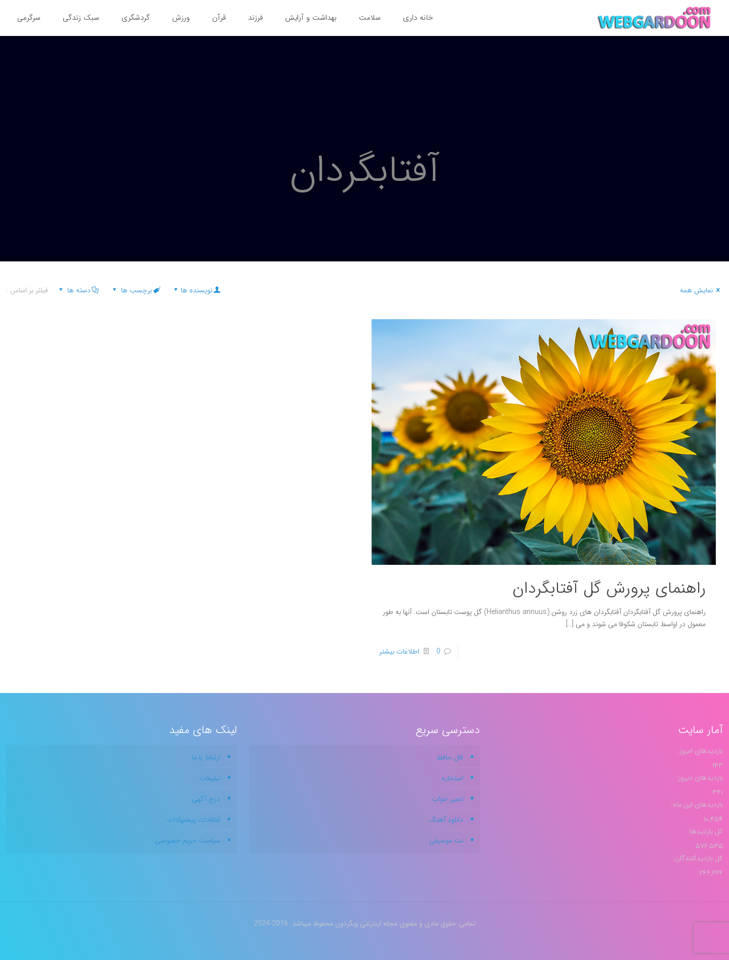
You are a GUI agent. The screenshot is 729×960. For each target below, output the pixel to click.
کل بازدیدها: (704, 831)
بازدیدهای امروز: (699, 750)
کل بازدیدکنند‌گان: (697, 858)
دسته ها (78, 290)
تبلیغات (209, 778)
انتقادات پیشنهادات (193, 819)
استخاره (452, 778)
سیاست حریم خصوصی (187, 840)
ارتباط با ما (206, 757)
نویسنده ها (196, 290)
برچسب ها (135, 290)
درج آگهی (206, 798)
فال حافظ (449, 757)
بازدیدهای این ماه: (696, 804)
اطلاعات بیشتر (399, 651)
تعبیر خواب (447, 798)
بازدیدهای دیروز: (698, 777)
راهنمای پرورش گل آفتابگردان (609, 588)
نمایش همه (701, 290)
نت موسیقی (446, 840)
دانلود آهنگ (446, 819)
